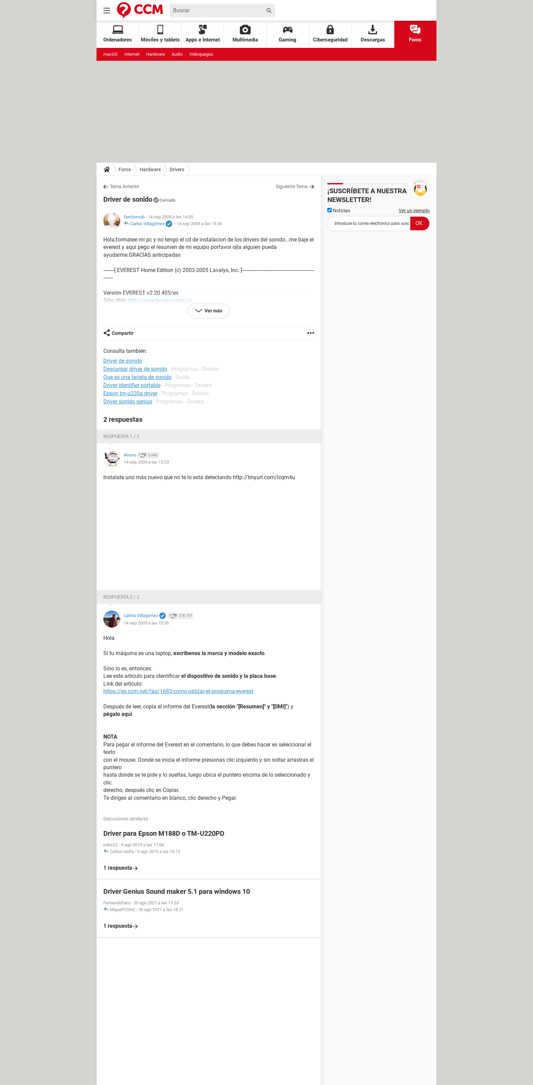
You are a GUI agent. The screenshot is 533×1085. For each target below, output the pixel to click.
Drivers (177, 169)
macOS (110, 54)
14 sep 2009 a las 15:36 (199, 223)
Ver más (213, 310)
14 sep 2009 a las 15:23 (146, 462)
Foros (415, 34)
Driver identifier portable (131, 385)
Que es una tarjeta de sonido (137, 377)
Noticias (338, 210)
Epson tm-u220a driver (130, 393)
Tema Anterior (124, 186)
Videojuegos (201, 54)
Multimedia (245, 34)
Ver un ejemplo (414, 210)
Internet (131, 54)
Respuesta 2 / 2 (121, 597)
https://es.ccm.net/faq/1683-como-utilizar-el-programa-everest (178, 691)
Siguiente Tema (292, 186)
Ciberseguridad (330, 34)
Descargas (373, 34)
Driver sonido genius (127, 401)
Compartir (123, 333)
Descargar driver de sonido (135, 369)
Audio (177, 54)
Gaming (287, 34)
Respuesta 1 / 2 (121, 436)
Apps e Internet (203, 34)
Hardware (155, 54)
